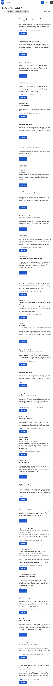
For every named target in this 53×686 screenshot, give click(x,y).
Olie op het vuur (24, 462)
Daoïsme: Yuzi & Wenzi (26, 63)
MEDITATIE (22, 325)
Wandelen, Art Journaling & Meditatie (30, 258)
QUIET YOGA (23, 167)
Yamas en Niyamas (24, 237)
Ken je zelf (22, 394)
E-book (26, 11)
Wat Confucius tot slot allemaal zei (30, 193)
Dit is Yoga (22, 281)
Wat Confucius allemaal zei (27, 216)
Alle (4, 11)
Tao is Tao (22, 508)
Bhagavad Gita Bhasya (26, 418)
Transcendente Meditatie (27, 576)
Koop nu (23, 33)
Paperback (10, 11)
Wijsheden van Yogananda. (27, 485)
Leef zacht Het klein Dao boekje (29, 41)
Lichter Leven (23, 146)
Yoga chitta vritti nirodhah (27, 350)
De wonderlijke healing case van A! (30, 19)
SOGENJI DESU (23, 439)
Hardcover (18, 11)
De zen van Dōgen (24, 105)
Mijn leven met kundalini (26, 529)
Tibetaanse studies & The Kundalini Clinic (32, 551)
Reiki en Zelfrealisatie (25, 124)
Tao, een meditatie (24, 599)
